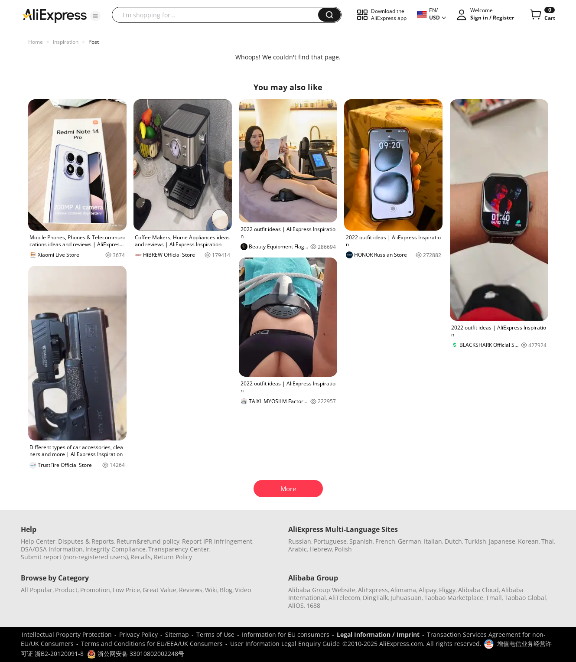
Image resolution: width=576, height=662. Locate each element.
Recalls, (141, 557)
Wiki (211, 590)
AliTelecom (344, 598)
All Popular (36, 590)
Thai (547, 541)
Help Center (38, 541)
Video (243, 590)
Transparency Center (178, 549)
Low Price (126, 590)
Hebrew (320, 549)
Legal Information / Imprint (378, 634)
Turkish (475, 541)
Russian (299, 541)
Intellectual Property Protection (67, 634)
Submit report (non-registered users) (74, 557)
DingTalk (375, 598)
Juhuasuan (406, 598)
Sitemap (177, 634)
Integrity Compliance (115, 549)
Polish (343, 549)
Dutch (453, 541)
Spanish (361, 541)
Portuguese (330, 541)
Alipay (427, 590)
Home (35, 42)
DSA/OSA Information (52, 549)
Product (66, 590)
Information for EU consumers (285, 634)
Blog (226, 590)
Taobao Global (525, 598)
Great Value (159, 590)
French (385, 541)
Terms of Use (215, 634)
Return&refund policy (148, 541)
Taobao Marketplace (453, 598)
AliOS (296, 605)
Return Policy (173, 557)
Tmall (494, 598)
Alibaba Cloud (478, 590)
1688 (313, 605)
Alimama (403, 590)
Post (93, 42)
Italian (433, 541)
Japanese (502, 541)
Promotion (95, 590)
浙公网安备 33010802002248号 (135, 653)
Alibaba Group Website (321, 590)
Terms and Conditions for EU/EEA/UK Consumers (152, 643)
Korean (528, 541)
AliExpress (373, 590)
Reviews (190, 590)
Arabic (297, 549)
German (409, 541)
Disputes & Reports (86, 541)
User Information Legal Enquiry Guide (285, 643)
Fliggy (447, 590)
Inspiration (65, 42)
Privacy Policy (138, 634)
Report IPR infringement (217, 541)
